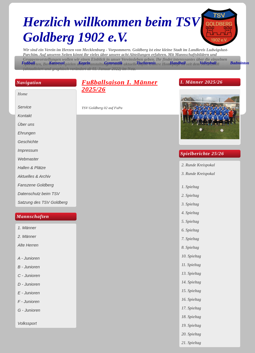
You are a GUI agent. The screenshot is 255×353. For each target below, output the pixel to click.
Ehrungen (26, 133)
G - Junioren (29, 310)
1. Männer (27, 228)
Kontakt (25, 115)
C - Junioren (29, 275)
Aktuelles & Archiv (34, 176)
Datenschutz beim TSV (38, 193)
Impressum (28, 150)
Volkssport (27, 323)
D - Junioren (29, 284)
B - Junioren (29, 267)
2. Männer (27, 236)
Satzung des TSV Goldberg (42, 202)
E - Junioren (29, 293)
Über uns (26, 124)
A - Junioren (28, 258)
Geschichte (28, 141)
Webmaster (28, 159)
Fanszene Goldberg (36, 185)
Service (24, 107)
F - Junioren (28, 301)
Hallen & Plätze (32, 167)
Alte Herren (28, 245)
